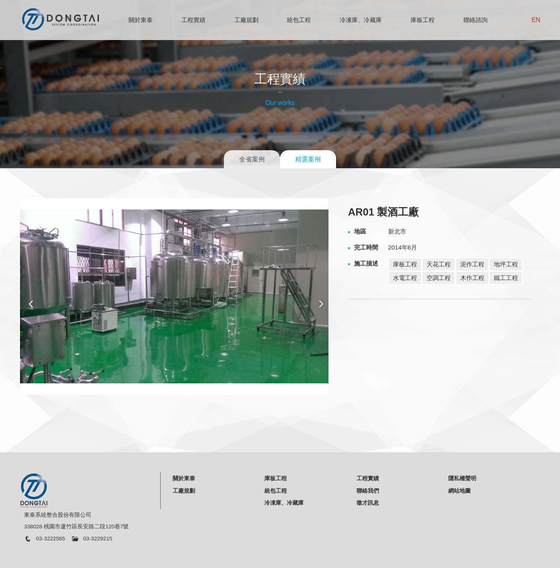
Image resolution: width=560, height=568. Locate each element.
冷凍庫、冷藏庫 (361, 19)
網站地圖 (459, 490)
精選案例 (308, 159)
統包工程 (299, 19)
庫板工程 (423, 19)
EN (536, 19)
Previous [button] (30, 304)
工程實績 (193, 19)
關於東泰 (141, 19)
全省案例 (252, 159)
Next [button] (321, 304)
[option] (176, 296)
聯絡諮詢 (475, 19)
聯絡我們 (368, 490)
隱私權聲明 (462, 478)
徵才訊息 (368, 503)
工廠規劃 (246, 19)
